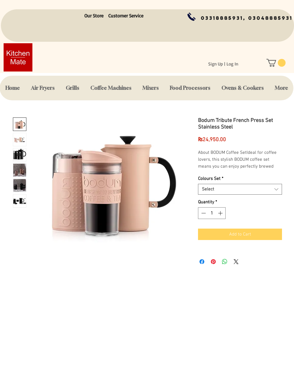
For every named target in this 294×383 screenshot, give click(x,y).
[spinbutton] (212, 213)
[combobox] (240, 189)
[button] (276, 63)
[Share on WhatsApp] (224, 261)
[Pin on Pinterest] (213, 261)
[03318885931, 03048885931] (246, 18)
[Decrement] (203, 213)
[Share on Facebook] (202, 261)
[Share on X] (236, 261)
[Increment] (221, 213)
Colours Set (210, 178)
